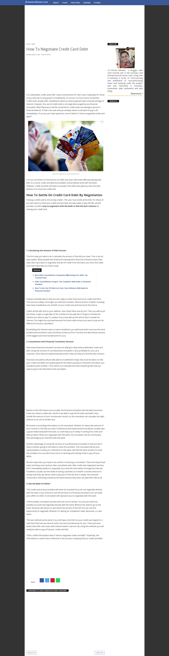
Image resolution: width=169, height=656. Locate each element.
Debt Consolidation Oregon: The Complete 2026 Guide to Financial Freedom (63, 283)
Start (65, 3)
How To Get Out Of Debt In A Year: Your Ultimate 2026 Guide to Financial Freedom (61, 289)
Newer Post (31, 653)
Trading (87, 3)
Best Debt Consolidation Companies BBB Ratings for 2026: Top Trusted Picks (61, 276)
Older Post (99, 653)
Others (97, 3)
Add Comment (46, 54)
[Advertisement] (84, 22)
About (56, 3)
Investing (75, 3)
